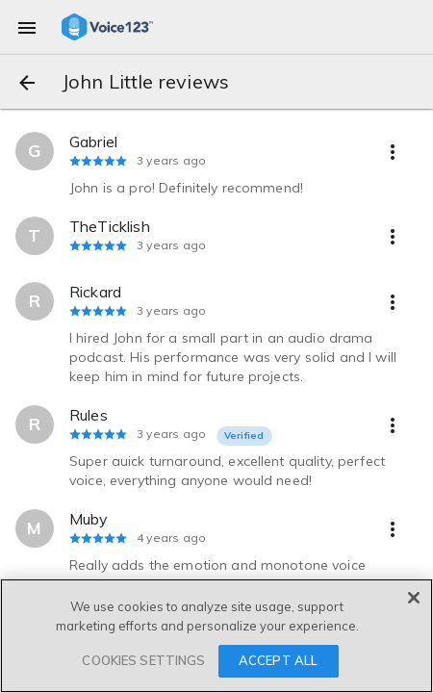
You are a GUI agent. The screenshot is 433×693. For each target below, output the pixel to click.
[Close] (413, 597)
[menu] (27, 27)
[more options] (392, 151)
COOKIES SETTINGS (143, 660)
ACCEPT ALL (278, 660)
